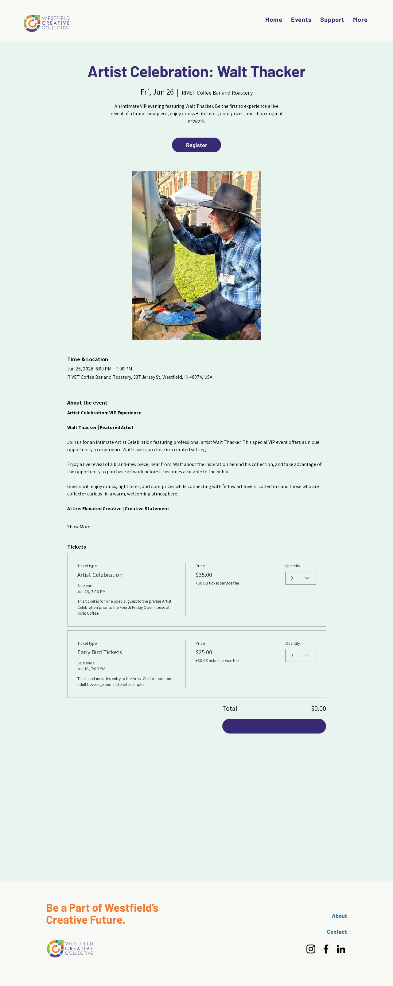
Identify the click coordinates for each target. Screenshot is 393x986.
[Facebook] (326, 949)
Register (196, 145)
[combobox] (300, 578)
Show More (78, 526)
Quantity (292, 566)
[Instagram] (311, 949)
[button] (360, 19)
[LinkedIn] (341, 949)
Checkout (274, 726)
